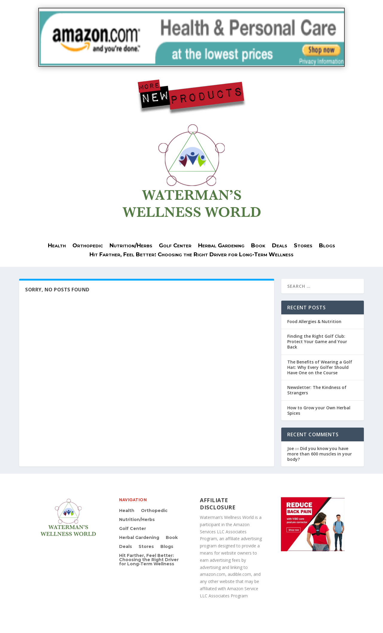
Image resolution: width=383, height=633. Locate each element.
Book (258, 246)
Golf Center (175, 246)
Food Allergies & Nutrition (314, 321)
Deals (279, 246)
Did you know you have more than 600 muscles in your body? (319, 454)
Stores (303, 246)
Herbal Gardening (221, 246)
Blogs (327, 246)
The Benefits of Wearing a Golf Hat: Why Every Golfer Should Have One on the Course (319, 367)
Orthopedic (87, 246)
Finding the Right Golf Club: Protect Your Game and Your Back (317, 341)
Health (57, 246)
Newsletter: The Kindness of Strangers (316, 390)
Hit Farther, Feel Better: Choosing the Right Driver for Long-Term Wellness (191, 255)
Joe (290, 448)
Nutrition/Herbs (131, 246)
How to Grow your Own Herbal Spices (318, 410)
